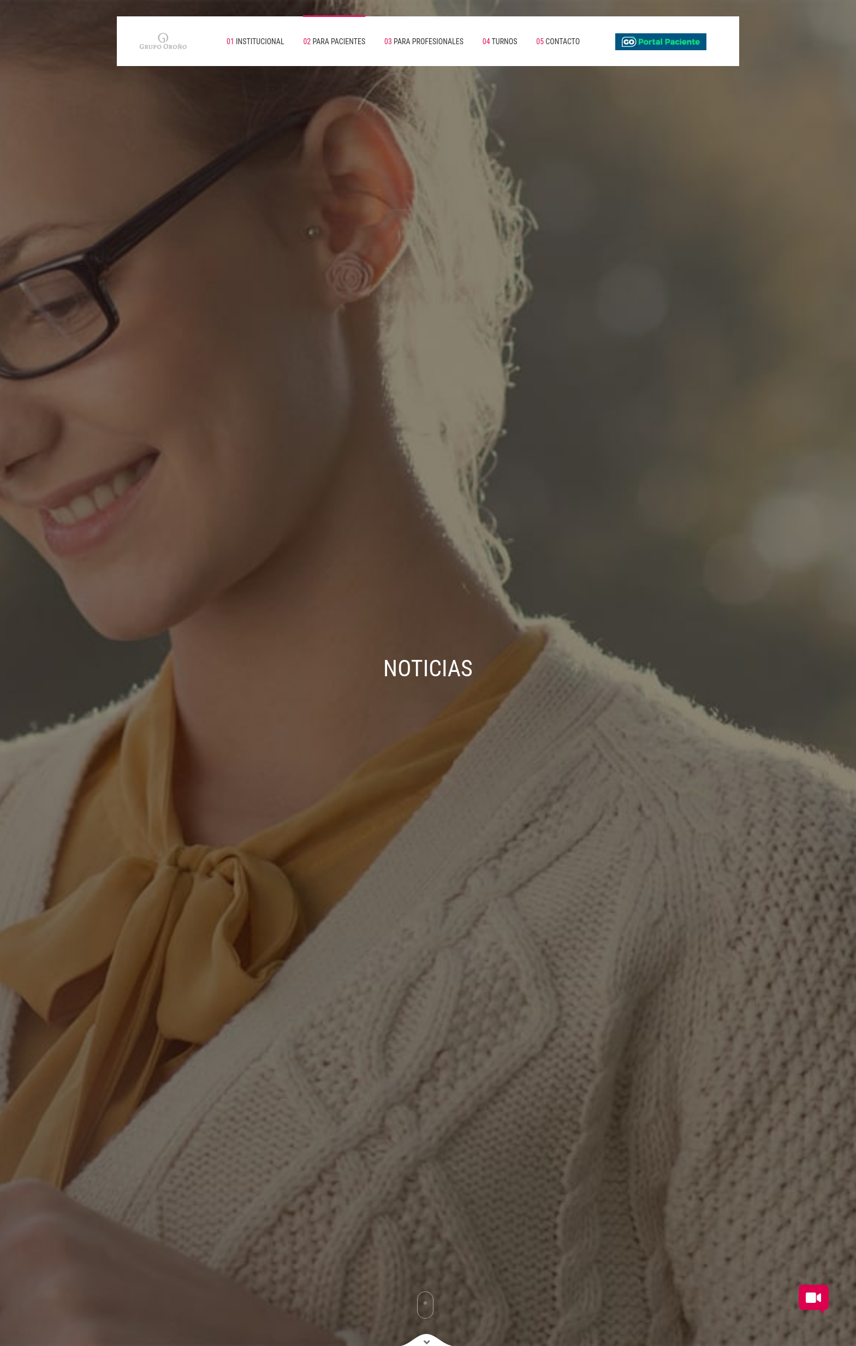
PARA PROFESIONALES (423, 41)
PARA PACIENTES (334, 41)
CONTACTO (558, 41)
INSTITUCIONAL (255, 41)
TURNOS (500, 41)
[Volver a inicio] (155, 41)
